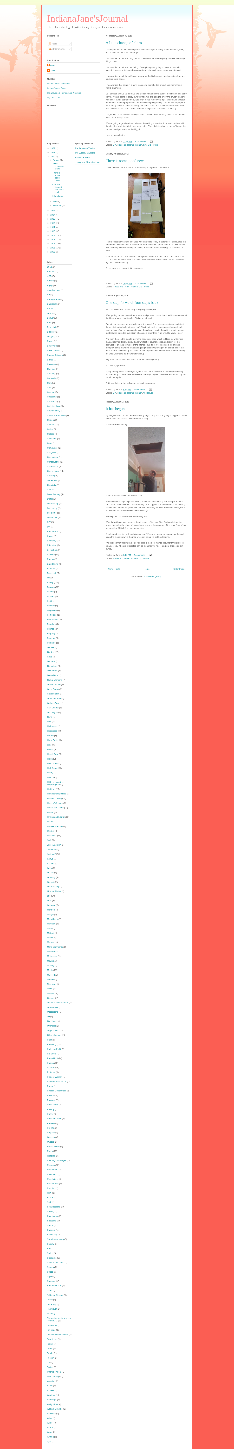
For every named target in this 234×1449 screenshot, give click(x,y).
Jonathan (51, 849)
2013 (53, 219)
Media (50, 937)
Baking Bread (53, 299)
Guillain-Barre (53, 703)
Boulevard (52, 346)
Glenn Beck (52, 675)
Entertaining (52, 564)
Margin (50, 914)
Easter (50, 536)
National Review (82, 157)
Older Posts (178, 569)
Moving (50, 965)
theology (51, 1313)
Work (49, 1432)
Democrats (52, 517)
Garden (50, 652)
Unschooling (53, 1376)
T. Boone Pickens (55, 1295)
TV (48, 1362)
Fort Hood (52, 615)
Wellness (51, 1413)
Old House (153, 145)
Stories (50, 1267)
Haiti (49, 721)
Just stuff (51, 854)
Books (50, 341)
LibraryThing (53, 886)
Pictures (51, 1067)
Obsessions (52, 1012)
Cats (49, 387)
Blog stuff (51, 327)
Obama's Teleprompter (57, 1002)
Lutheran (51, 905)
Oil (48, 1016)
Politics (50, 1095)
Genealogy (52, 666)
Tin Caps (51, 1330)
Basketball (52, 304)
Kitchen (138, 145)
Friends (50, 629)
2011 (53, 227)
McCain (50, 933)
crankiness (52, 480)
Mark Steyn (52, 919)
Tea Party (51, 1304)
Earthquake (52, 531)
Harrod (50, 735)
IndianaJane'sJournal (87, 18)
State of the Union (55, 1262)
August (56, 160)
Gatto (49, 657)
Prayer (50, 1114)
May (55, 201)
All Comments (57, 49)
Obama (50, 998)
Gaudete (51, 661)
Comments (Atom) (152, 576)
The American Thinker (85, 148)
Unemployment (54, 1372)
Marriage (51, 924)
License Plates (54, 891)
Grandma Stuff (54, 698)
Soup (49, 1248)
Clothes (50, 424)
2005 (53, 252)
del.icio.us (52, 513)
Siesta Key (52, 1234)
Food (49, 601)
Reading (51, 1156)
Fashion (51, 587)
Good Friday (53, 689)
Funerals (51, 638)
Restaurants (52, 1183)
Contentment (53, 471)
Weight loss (52, 1404)
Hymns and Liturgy (56, 817)
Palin (49, 1040)
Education (52, 545)
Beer (49, 322)
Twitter (50, 1367)
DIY (114, 145)
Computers (52, 448)
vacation (51, 1381)
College (50, 434)
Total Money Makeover (57, 1334)
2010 (53, 231)
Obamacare (52, 1007)
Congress (51, 452)
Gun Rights (52, 712)
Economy (51, 540)
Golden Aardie (53, 684)
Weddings (52, 1399)
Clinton (50, 420)
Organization (53, 1030)
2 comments (139, 555)
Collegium (52, 438)
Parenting (51, 1044)
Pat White (51, 1054)
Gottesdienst (53, 694)
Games (50, 647)
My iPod (51, 975)
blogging (51, 336)
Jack (49, 840)
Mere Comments (55, 947)
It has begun (115, 409)
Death (50, 499)
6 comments (139, 389)
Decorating (52, 508)
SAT (49, 1202)
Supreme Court (54, 1285)
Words (50, 1427)
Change (51, 392)
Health (50, 749)
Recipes (51, 1165)
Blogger (50, 332)
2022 (53, 148)
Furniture (51, 643)
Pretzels (51, 1123)
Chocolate (52, 397)
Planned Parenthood (56, 1081)
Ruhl (49, 1193)
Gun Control (52, 707)
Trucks (50, 1353)
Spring (50, 1253)
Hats (49, 745)
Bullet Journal (53, 350)
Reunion (51, 1188)
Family (50, 582)
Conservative (53, 462)
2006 (53, 248)
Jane (52, 65)
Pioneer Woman (54, 1077)
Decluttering (52, 503)
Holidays (51, 789)
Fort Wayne (52, 619)
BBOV (50, 308)
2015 (53, 210)
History (50, 777)
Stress (50, 1272)
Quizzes (51, 1137)
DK (48, 527)
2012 (53, 223)
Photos (50, 1063)
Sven (49, 1290)
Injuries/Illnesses (55, 826)
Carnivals (51, 378)
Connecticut (52, 457)
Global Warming (54, 680)
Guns (49, 717)
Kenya (50, 859)
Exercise (51, 568)
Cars (49, 383)
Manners (51, 910)
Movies (50, 961)
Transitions (52, 1339)
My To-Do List (53, 97)
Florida (50, 591)
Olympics (51, 1026)
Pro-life (50, 1128)
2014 (53, 215)
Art (48, 294)
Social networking (55, 1239)
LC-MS (50, 872)
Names (50, 979)
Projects (51, 1132)
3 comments (140, 141)
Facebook (51, 573)
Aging (49, 285)
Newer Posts (114, 569)
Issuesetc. (52, 835)
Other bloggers (54, 1035)
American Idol (53, 290)
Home (147, 569)
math (49, 928)
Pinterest (51, 1072)
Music (50, 970)
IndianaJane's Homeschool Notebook (64, 93)
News (49, 988)
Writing (50, 1437)
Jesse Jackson (54, 845)
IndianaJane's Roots (56, 88)
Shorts (50, 1225)
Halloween (52, 726)
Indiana (50, 821)
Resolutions (52, 1179)
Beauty (50, 318)
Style (49, 1276)
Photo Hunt (52, 1058)
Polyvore (51, 1100)
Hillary (50, 772)
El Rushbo (52, 550)
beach (50, 313)
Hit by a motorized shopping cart (55, 783)
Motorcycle (52, 956)
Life (145, 145)
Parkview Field (54, 1049)
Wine (49, 1418)
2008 (53, 239)
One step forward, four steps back (132, 302)
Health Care (52, 754)
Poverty (50, 1109)
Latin (49, 868)
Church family (53, 410)
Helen (50, 759)
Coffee (50, 429)
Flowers (51, 596)
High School (52, 768)
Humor (50, 812)
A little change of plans (124, 43)
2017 (53, 152)
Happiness (52, 731)
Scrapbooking (53, 1207)
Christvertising (53, 406)
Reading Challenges (56, 1160)
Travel (50, 1344)
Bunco (50, 360)
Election (51, 554)
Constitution (52, 466)
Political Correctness (56, 1091)
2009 (53, 235)
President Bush (54, 1118)
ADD (49, 276)
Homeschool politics (56, 794)
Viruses (50, 1390)
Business (51, 364)
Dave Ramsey (53, 494)
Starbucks (52, 1258)
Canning (51, 369)
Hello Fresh (52, 763)
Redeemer (52, 1169)
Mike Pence (52, 951)
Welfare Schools (54, 1409)
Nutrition (51, 993)
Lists (49, 900)
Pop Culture (52, 1104)
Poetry (50, 1086)
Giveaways (52, 670)
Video (49, 1385)
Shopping (51, 1221)
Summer (51, 1281)
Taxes (50, 1299)
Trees (49, 1348)
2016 (53, 156)
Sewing (50, 1211)
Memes (50, 942)
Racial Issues (53, 1146)
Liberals (51, 882)
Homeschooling (54, 798)
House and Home (125, 145)
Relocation (52, 1174)
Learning (51, 877)
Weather (51, 1395)
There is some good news (125, 161)
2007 (53, 243)
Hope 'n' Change (55, 803)
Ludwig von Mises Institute (87, 162)
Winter (50, 1423)
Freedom (51, 624)
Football (51, 605)
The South (52, 1309)
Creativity (51, 485)
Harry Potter (52, 740)
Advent (50, 280)
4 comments (140, 283)
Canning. (51, 373)
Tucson (50, 1358)
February (57, 205)
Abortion (51, 271)
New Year (51, 984)
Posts (53, 44)
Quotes (50, 1142)
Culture (50, 489)
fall (48, 577)
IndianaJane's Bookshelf (58, 83)
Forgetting (52, 610)
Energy (50, 559)
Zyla (49, 1441)
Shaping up (52, 1216)
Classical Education (56, 415)
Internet (50, 831)
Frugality (51, 633)
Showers (51, 1230)
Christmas (52, 401)
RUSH (50, 1197)
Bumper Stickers (55, 355)
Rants (50, 1151)
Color (49, 443)
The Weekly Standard (85, 153)
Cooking (51, 475)
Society (50, 1244)
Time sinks (52, 1325)
